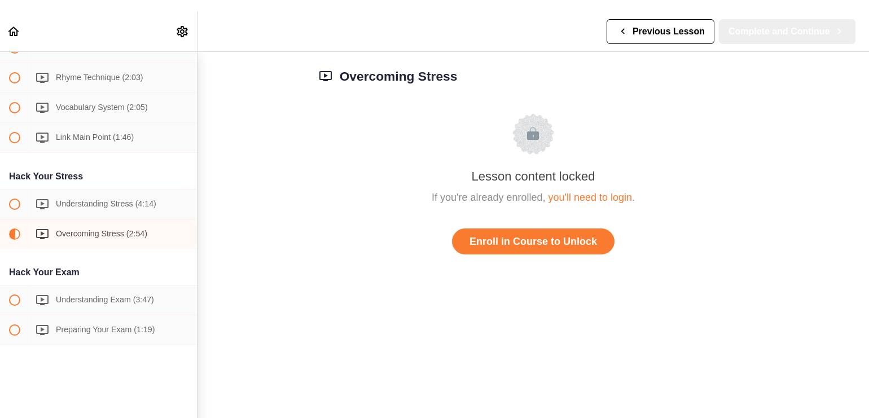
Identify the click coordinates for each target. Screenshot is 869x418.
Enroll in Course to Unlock (533, 241)
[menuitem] (183, 31)
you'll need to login (590, 197)
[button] (14, 31)
